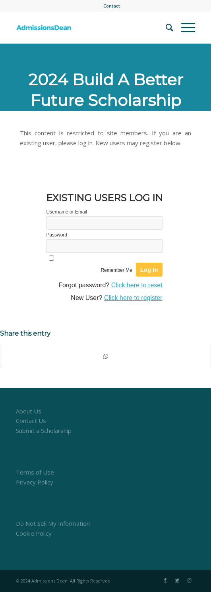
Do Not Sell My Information (53, 523)
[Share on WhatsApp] (105, 356)
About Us (28, 411)
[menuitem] (111, 6)
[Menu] (184, 27)
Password (56, 235)
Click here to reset (137, 285)
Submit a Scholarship (44, 430)
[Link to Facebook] (165, 580)
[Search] (165, 27)
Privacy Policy (34, 482)
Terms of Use (35, 472)
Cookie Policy (34, 533)
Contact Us (31, 421)
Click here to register (133, 297)
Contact (111, 6)
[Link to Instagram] (189, 580)
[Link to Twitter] (177, 580)
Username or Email (66, 212)
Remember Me (116, 270)
